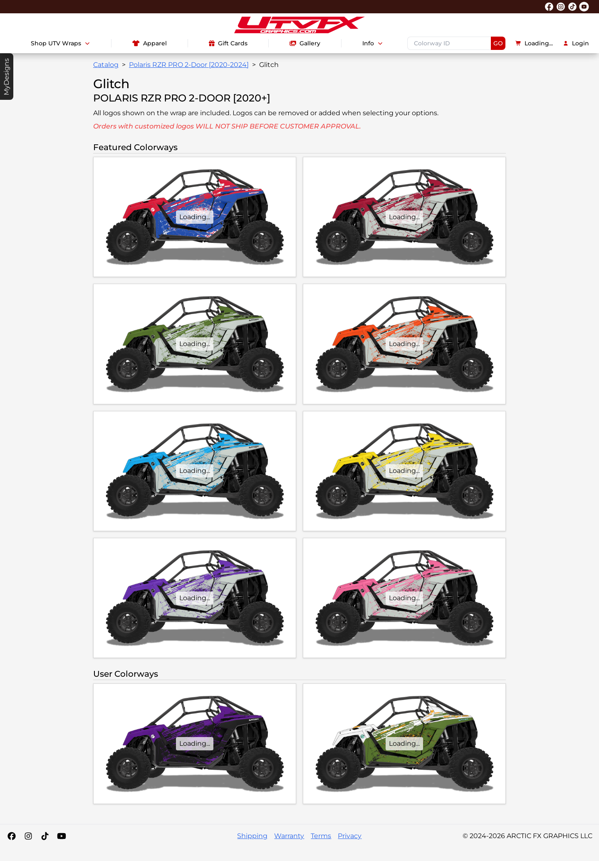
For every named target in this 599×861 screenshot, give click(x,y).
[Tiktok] (45, 836)
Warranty (289, 836)
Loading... (534, 43)
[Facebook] (12, 836)
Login (576, 43)
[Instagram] (28, 836)
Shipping (252, 836)
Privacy (349, 836)
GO (498, 43)
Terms (321, 836)
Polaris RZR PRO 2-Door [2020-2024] (189, 65)
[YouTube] (62, 836)
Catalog (106, 65)
